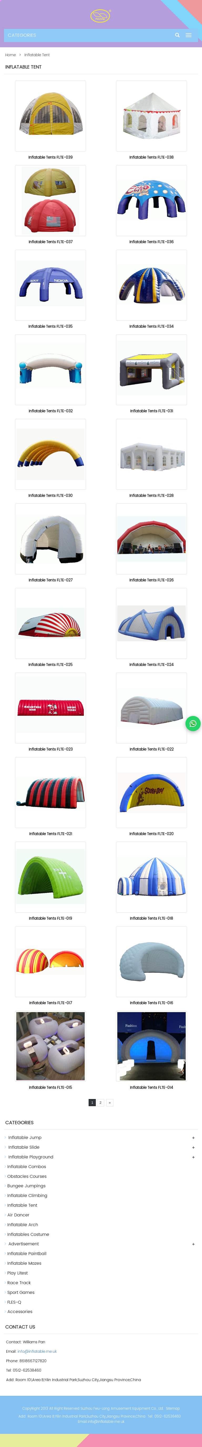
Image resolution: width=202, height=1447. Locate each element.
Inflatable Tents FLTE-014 (151, 1088)
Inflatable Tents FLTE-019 (50, 918)
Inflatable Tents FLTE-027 (51, 580)
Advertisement (23, 1244)
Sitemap (173, 1409)
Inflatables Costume (28, 1234)
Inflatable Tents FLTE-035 (50, 327)
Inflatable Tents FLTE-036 (151, 242)
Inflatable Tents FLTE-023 (51, 749)
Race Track (19, 1282)
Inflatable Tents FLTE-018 (151, 918)
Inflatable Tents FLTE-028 (151, 496)
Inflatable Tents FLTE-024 (151, 665)
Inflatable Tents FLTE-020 (151, 834)
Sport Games (20, 1292)
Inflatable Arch (22, 1224)
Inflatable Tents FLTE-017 (50, 1003)
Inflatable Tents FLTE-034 (151, 327)
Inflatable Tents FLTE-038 (151, 157)
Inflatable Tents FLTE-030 (50, 496)
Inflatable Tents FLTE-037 (51, 242)
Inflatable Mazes (24, 1263)
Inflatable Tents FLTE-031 (151, 411)
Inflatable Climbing (27, 1195)
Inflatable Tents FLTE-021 (50, 834)
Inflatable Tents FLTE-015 (50, 1088)
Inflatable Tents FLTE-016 (151, 1003)
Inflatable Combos (26, 1166)
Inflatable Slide (23, 1147)
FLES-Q (14, 1302)
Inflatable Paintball (27, 1253)
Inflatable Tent (22, 1205)
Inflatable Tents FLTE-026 (151, 580)
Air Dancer (18, 1215)
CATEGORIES (22, 35)
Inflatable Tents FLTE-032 (51, 411)
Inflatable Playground (30, 1157)
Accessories (19, 1311)
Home (10, 55)
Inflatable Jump (25, 1137)
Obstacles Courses (27, 1176)
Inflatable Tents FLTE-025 (50, 665)
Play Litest (17, 1273)
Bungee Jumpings (26, 1186)
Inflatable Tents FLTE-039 (50, 157)
